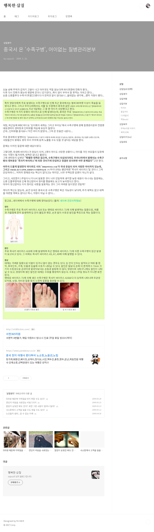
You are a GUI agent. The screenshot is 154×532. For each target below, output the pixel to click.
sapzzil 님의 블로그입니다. (20, 476)
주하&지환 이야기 (128, 128)
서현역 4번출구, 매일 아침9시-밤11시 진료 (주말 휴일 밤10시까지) (39, 337)
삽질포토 (123, 141)
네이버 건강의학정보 (70, 200)
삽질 (121, 83)
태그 (17, 16)
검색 (141, 6)
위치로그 (52, 16)
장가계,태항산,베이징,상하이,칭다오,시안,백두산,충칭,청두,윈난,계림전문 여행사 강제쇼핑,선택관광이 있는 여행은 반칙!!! (44, 360)
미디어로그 (33, 16)
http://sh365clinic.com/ (18, 329)
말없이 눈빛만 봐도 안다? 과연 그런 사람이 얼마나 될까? (30, 406)
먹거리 (123, 107)
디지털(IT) (125, 115)
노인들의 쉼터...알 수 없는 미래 (19, 413)
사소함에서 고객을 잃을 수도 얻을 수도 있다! (25, 409)
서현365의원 (13, 334)
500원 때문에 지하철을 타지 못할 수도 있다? (25, 398)
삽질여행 (123, 98)
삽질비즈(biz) (125, 136)
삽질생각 (10, 393)
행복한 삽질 (14, 6)
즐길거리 (124, 111)
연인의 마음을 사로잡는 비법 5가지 (21, 402)
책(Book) (124, 119)
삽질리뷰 (123, 103)
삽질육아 (123, 124)
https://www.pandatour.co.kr (20, 350)
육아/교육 (125, 132)
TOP (148, 522)
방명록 (69, 16)
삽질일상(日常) (126, 89)
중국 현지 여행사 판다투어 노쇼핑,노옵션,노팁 (32, 355)
